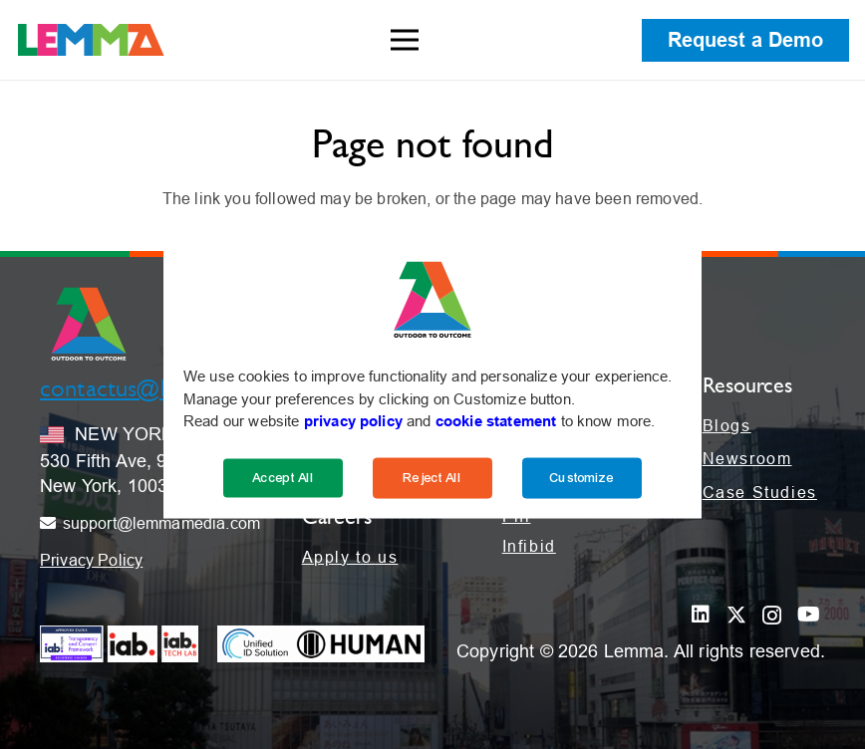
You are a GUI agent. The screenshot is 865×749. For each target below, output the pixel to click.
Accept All (283, 477)
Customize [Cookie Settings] (581, 477)
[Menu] (405, 40)
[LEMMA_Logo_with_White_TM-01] (91, 40)
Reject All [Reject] (432, 477)
